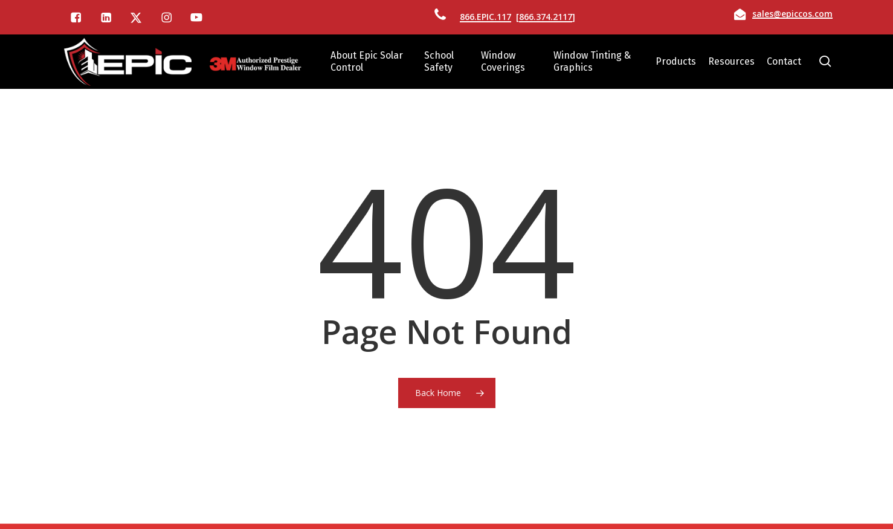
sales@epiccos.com (792, 13)
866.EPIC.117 (485, 16)
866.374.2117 (545, 16)
